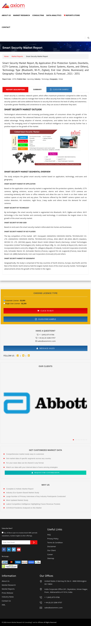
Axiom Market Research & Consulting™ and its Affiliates (25, 622)
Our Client (51, 550)
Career (50, 554)
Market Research (21, 15)
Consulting (38, 15)
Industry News (8, 597)
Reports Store (72, 15)
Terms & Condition (55, 542)
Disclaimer (51, 546)
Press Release (7, 593)
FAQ (49, 534)
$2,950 (22, 301)
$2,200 (23, 303)
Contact (6, 27)
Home (6, 56)
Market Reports (17, 56)
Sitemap (50, 558)
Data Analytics (53, 15)
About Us (6, 15)
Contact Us (6, 601)
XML (3, 605)
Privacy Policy (52, 538)
